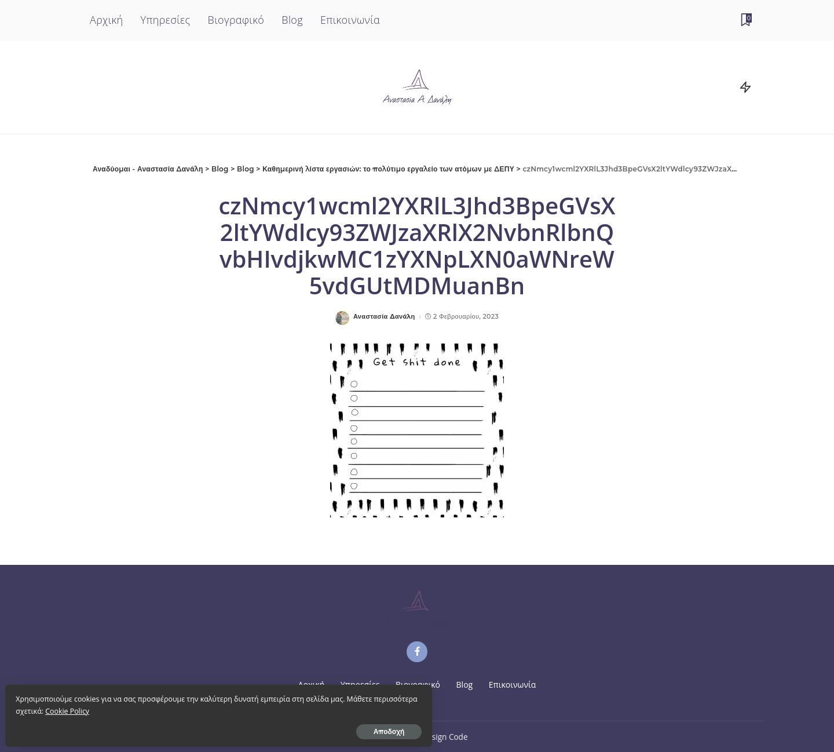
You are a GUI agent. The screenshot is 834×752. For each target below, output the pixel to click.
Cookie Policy (117, 706)
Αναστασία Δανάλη (384, 316)
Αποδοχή (138, 726)
